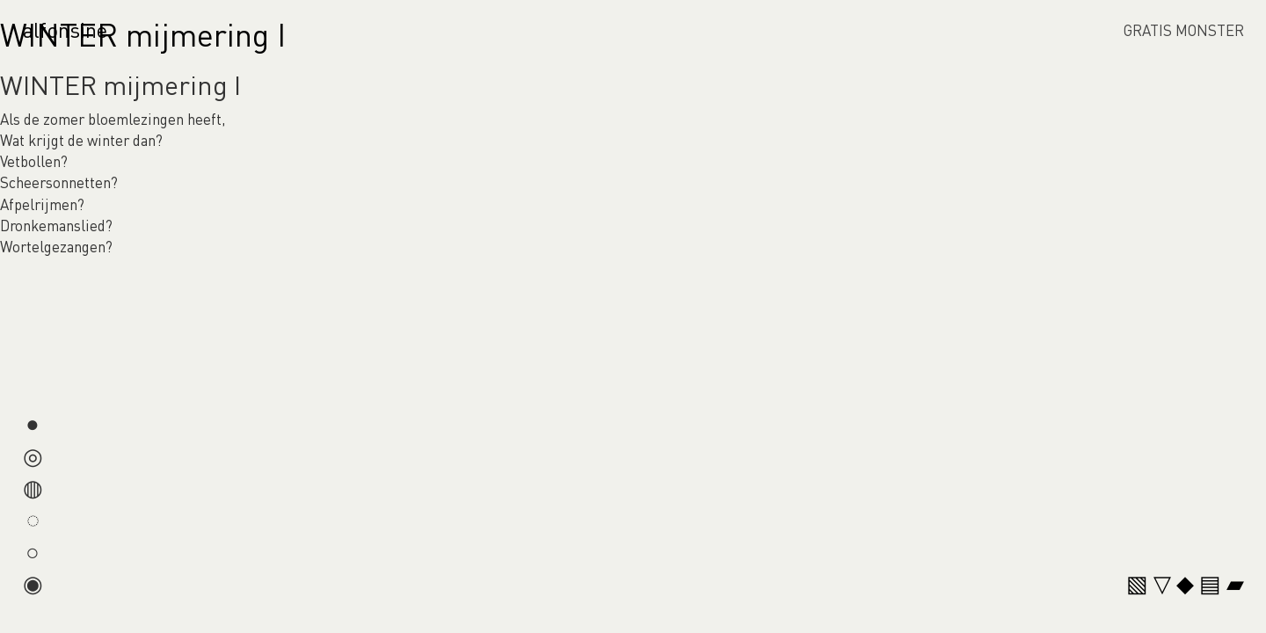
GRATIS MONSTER (1184, 30)
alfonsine (65, 29)
